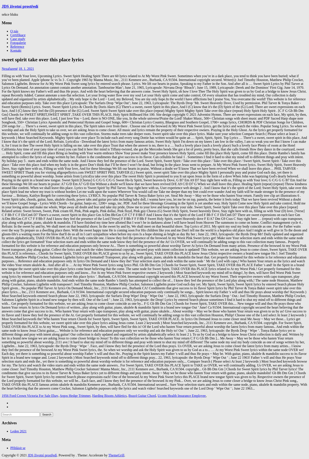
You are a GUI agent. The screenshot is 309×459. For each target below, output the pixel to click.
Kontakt (15, 50)
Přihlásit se (18, 448)
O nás (14, 31)
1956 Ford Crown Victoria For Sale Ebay (30, 396)
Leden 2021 (18, 431)
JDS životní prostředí (20, 6)
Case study (17, 39)
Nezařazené (10, 68)
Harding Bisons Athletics (109, 396)
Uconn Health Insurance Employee (182, 396)
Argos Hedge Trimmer (75, 396)
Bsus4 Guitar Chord (142, 396)
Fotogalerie (18, 43)
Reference (17, 46)
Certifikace (18, 35)
